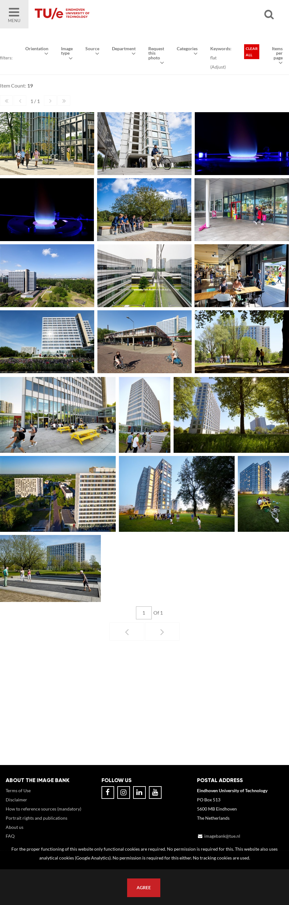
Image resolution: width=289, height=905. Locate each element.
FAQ (10, 836)
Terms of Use (18, 790)
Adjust (218, 67)
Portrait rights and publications (36, 818)
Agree (144, 887)
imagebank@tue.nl (222, 836)
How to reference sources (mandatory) (43, 808)
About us (14, 827)
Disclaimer (16, 799)
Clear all (252, 51)
